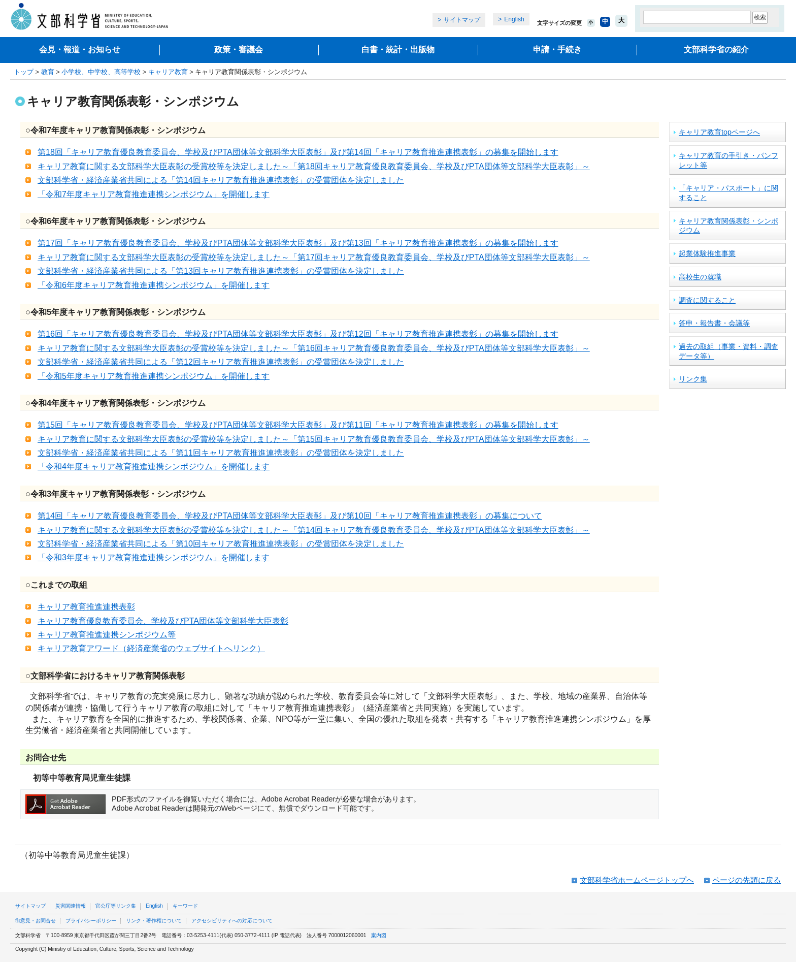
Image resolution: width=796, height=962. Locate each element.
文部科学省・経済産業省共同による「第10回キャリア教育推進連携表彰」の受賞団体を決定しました (221, 543)
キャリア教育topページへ (719, 132)
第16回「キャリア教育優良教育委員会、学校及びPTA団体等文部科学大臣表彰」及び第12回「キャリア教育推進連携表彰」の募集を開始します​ (298, 334)
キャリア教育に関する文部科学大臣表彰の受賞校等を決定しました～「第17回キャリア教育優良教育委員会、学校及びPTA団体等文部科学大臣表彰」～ (314, 257)
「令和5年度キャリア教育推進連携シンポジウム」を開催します (154, 376)
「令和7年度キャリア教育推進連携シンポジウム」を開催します (154, 194)
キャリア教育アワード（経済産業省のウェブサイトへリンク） (151, 648)
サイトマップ (462, 19)
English (514, 19)
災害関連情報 (70, 906)
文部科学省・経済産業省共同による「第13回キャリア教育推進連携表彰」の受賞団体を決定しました (221, 271)
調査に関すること (707, 300)
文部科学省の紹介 (716, 49)
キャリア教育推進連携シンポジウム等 (107, 634)
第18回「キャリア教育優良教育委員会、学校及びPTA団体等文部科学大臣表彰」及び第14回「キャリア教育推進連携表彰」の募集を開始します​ (298, 152)
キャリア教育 (168, 72)
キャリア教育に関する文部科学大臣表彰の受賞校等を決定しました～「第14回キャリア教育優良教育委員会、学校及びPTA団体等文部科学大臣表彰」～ (314, 530)
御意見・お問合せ (35, 920)
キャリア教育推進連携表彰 (86, 606)
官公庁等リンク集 (115, 906)
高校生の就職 (700, 277)
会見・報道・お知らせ (79, 49)
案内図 (378, 935)
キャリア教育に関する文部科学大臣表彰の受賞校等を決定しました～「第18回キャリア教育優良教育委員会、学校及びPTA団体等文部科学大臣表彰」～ (314, 166)
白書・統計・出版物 (398, 49)
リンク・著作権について (154, 920)
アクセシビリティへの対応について (232, 920)
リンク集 (693, 379)
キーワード (185, 906)
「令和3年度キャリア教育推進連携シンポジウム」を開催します (154, 557)
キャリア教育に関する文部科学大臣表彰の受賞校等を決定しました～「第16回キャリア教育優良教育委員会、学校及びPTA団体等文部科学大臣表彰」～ (314, 348)
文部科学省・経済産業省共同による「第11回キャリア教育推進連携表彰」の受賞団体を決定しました (221, 452)
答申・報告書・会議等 (714, 323)
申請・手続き (557, 49)
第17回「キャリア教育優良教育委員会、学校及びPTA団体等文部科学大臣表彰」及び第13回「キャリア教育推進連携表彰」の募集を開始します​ (298, 243)
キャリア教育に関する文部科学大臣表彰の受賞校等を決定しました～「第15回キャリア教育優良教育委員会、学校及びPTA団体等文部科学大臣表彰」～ (314, 439)
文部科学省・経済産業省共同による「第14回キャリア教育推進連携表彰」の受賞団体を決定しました (221, 180)
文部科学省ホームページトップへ (637, 880)
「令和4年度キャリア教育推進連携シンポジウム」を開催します (154, 466)
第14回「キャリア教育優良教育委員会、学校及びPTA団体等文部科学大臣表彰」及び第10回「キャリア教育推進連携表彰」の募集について (290, 515)
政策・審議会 (238, 49)
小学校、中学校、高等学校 (101, 72)
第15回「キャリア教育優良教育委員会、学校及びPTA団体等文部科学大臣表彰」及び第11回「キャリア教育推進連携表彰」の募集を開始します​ (298, 425)
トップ (24, 72)
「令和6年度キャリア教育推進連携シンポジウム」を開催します (154, 285)
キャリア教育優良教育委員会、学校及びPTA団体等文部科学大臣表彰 (163, 621)
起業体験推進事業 (707, 253)
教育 (47, 72)
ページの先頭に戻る (746, 880)
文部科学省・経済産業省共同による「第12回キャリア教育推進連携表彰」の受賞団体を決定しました (221, 362)
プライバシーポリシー (90, 920)
